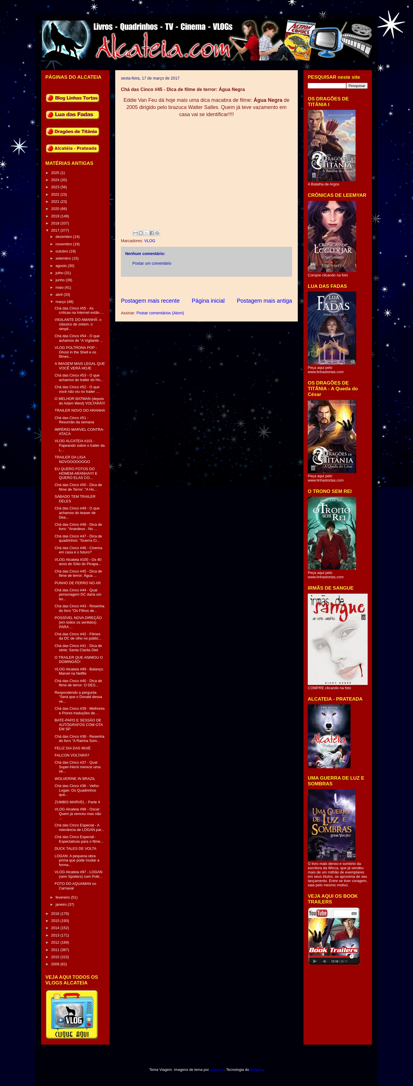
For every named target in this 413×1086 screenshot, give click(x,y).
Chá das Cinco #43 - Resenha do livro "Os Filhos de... (79, 608)
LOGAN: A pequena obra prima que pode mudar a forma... (76, 860)
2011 (55, 950)
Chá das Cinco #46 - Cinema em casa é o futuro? (78, 550)
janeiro (62, 904)
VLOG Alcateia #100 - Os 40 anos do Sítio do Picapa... (77, 561)
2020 (55, 209)
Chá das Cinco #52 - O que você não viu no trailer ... (77, 389)
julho (60, 273)
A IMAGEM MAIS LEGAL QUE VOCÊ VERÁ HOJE (79, 365)
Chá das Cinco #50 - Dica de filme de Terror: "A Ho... (78, 487)
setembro (64, 258)
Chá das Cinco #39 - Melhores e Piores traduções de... (79, 710)
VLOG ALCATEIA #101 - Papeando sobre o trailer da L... (79, 445)
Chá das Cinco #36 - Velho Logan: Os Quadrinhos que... (76, 790)
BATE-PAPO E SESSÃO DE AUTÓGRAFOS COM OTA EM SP (78, 724)
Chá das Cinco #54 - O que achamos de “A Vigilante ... (78, 338)
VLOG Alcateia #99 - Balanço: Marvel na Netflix (79, 671)
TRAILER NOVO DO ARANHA (79, 410)
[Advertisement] (225, 287)
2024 (55, 180)
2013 (55, 935)
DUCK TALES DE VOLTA (75, 848)
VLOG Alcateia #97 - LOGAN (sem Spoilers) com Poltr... (78, 874)
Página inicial (208, 301)
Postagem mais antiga (264, 301)
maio (60, 287)
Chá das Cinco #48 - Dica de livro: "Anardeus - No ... (78, 526)
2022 (55, 194)
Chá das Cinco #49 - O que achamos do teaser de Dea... (77, 512)
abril (60, 294)
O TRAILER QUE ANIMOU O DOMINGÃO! (78, 659)
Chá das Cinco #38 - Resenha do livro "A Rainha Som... (79, 738)
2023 (55, 187)
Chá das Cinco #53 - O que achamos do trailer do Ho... (78, 377)
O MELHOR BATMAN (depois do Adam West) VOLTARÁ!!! (79, 401)
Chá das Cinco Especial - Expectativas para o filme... (78, 839)
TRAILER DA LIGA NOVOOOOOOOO (72, 459)
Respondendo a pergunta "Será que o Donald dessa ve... (78, 696)
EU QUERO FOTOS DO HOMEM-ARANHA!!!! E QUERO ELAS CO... (75, 473)
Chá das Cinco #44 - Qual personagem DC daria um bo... (77, 594)
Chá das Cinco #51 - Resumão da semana (74, 420)
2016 (55, 913)
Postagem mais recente (150, 301)
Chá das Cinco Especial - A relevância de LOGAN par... (79, 827)
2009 (55, 964)
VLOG (149, 240)
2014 (55, 928)
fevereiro (63, 897)
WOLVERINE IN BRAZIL (74, 778)
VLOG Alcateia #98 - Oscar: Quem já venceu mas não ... (77, 813)
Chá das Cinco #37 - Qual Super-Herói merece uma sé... (77, 766)
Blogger (256, 1069)
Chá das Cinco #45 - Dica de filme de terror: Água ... (78, 573)
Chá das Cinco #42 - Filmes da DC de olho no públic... (78, 636)
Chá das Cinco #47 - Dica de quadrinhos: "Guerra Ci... (78, 538)
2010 (55, 957)
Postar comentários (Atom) (160, 313)
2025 (55, 173)
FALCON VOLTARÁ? (71, 755)
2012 (55, 942)
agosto (62, 266)
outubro (62, 251)
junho (61, 280)
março (61, 302)
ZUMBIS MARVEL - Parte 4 (77, 802)
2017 (55, 230)
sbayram (217, 1069)
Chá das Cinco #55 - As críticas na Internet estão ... (79, 310)
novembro (64, 244)
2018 (55, 223)
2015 (55, 921)
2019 (55, 216)
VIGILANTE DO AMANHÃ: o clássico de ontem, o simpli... (77, 324)
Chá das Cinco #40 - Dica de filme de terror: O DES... (78, 683)
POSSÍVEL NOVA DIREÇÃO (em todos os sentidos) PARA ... (78, 622)
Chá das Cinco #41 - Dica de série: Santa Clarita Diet (78, 648)
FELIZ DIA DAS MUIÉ (72, 748)
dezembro (64, 236)
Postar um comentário (151, 263)
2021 (55, 201)
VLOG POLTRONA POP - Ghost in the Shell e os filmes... (75, 352)
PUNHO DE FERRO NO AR (77, 583)
